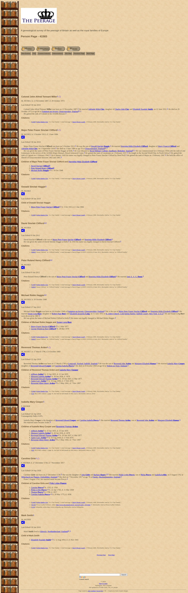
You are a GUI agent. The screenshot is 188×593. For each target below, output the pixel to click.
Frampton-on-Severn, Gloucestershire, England (60, 111)
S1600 (33, 122)
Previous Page (79, 53)
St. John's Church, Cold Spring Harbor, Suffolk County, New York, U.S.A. (134, 314)
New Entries (25, 53)
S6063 (33, 252)
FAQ (34, 53)
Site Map (68, 53)
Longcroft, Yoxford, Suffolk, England (82, 364)
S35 (32, 394)
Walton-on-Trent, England (117, 366)
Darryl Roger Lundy (78, 122)
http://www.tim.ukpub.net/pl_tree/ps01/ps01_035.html (73, 505)
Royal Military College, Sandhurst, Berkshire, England (111, 151)
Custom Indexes (44, 53)
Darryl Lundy (103, 583)
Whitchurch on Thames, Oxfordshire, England (39, 477)
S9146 (33, 505)
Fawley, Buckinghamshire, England (106, 477)
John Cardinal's (92, 591)
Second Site (99, 591)
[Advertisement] (103, 76)
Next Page (90, 53)
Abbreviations (57, 53)
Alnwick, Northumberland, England (54, 531)
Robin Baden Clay (42, 122)
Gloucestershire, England (95, 149)
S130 (33, 507)
